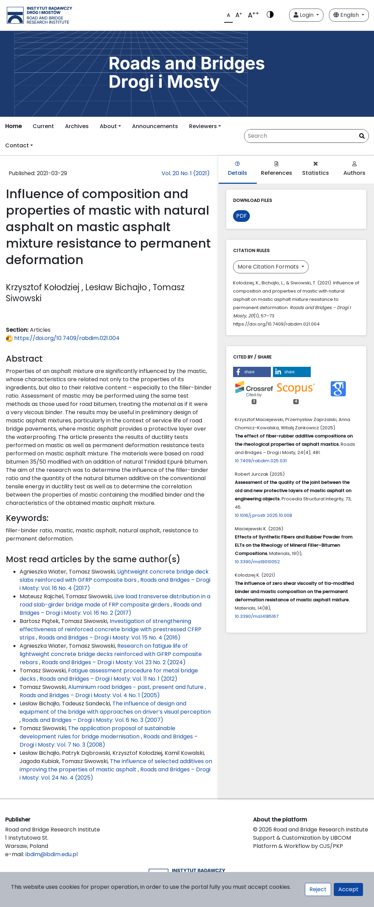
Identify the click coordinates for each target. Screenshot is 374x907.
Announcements (155, 126)
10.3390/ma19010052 (257, 561)
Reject (318, 889)
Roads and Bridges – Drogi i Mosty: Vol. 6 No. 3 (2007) (92, 720)
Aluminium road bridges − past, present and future (136, 687)
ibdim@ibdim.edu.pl (51, 854)
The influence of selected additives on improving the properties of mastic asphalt (116, 765)
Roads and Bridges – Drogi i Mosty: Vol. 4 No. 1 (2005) (90, 695)
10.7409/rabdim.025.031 (261, 460)
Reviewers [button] (203, 126)
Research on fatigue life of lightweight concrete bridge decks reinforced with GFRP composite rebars (111, 654)
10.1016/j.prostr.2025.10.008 (263, 515)
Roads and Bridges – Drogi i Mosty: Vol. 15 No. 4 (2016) (109, 638)
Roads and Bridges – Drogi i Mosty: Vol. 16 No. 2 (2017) (110, 609)
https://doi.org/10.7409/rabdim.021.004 (63, 338)
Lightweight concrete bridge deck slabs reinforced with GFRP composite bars (114, 576)
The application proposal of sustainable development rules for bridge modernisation (97, 732)
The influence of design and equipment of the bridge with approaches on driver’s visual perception (115, 708)
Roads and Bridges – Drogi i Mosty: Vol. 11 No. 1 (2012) (108, 679)
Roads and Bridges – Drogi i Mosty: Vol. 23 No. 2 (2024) (114, 662)
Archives (77, 126)
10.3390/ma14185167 (256, 616)
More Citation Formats (269, 267)
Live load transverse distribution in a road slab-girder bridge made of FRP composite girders (115, 600)
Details (237, 169)
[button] (252, 372)
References (276, 169)
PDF (241, 216)
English (346, 15)
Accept (348, 889)
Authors (354, 169)
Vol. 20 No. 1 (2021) (186, 173)
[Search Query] (306, 136)
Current (43, 126)
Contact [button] (17, 145)
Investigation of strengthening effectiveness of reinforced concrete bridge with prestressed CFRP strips (110, 629)
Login (304, 15)
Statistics (315, 169)
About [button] (108, 126)
